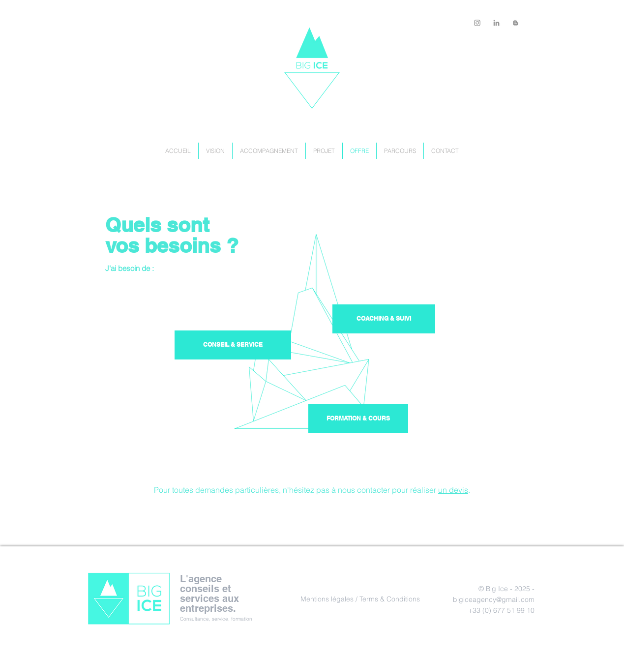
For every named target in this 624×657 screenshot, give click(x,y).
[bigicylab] (477, 23)
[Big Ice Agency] (496, 23)
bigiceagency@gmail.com (494, 599)
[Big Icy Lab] (515, 23)
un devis (453, 490)
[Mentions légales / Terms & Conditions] (360, 599)
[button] (358, 418)
